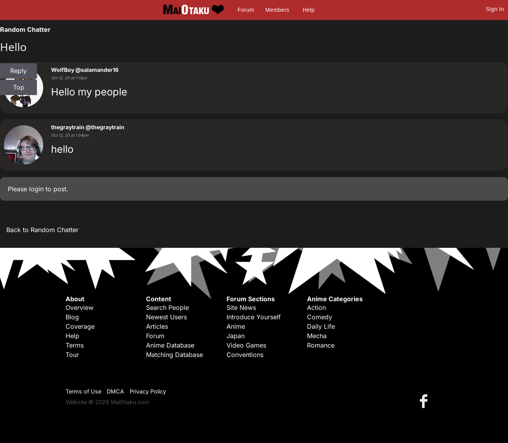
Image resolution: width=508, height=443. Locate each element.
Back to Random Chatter (42, 230)
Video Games (246, 345)
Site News (241, 307)
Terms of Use (83, 391)
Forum (246, 10)
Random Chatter (25, 29)
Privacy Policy (148, 391)
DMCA (115, 391)
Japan (236, 336)
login (36, 189)
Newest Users (166, 317)
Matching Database (174, 355)
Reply (18, 71)
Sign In (495, 9)
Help (308, 10)
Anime (236, 326)
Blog (72, 317)
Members (277, 10)
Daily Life (321, 326)
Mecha (317, 336)
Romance (320, 345)
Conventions (245, 355)
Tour (72, 355)
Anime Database (170, 345)
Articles (157, 326)
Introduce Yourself (254, 317)
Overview (79, 307)
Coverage (80, 326)
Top (18, 87)
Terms (75, 345)
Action (316, 307)
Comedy (319, 317)
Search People (167, 307)
